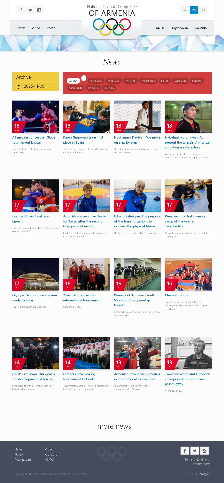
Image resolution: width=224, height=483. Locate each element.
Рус (203, 9)
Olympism (93, 87)
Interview (109, 87)
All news (73, 80)
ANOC (160, 28)
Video (36, 28)
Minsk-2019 (113, 80)
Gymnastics (180, 80)
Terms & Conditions (197, 459)
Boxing (164, 80)
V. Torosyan (202, 474)
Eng (194, 9)
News (21, 28)
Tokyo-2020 (96, 80)
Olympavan (180, 28)
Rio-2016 (200, 28)
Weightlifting (148, 80)
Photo (51, 28)
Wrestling (130, 80)
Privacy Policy (201, 464)
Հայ (184, 9)
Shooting (197, 80)
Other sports (75, 87)
